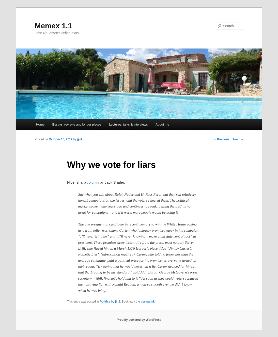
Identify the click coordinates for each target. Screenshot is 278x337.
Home (40, 124)
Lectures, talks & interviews (128, 124)
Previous (221, 139)
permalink (148, 301)
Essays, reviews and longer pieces (76, 124)
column (93, 182)
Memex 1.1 (53, 26)
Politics (105, 301)
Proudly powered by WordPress (139, 319)
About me (162, 124)
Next (238, 139)
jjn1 (79, 139)
